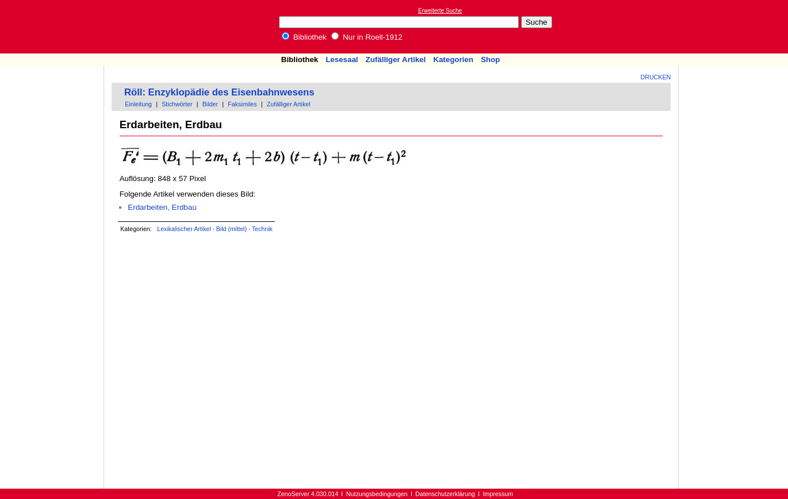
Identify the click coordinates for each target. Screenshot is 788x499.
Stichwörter (177, 104)
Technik (262, 228)
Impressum (498, 493)
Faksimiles (242, 104)
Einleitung (138, 104)
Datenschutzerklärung (445, 493)
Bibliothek (304, 37)
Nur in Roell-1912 (366, 37)
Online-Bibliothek (54, 26)
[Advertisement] (735, 26)
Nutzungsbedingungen (377, 493)
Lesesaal (342, 59)
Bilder (210, 104)
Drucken (656, 77)
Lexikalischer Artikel (184, 228)
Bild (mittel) (231, 228)
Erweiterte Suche (440, 10)
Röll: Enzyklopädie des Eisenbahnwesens (219, 92)
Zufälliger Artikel (396, 59)
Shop (490, 59)
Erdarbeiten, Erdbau (162, 207)
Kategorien (453, 59)
